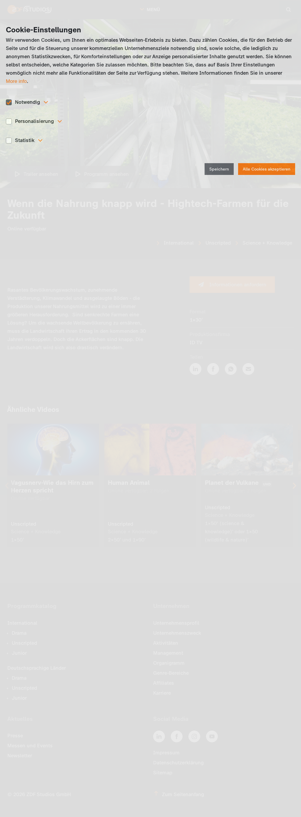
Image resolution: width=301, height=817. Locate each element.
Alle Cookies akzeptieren (266, 169)
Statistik (24, 140)
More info (16, 81)
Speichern (219, 169)
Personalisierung (34, 121)
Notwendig (27, 102)
